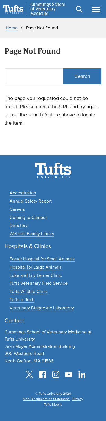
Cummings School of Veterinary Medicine (48, 9)
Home (12, 28)
